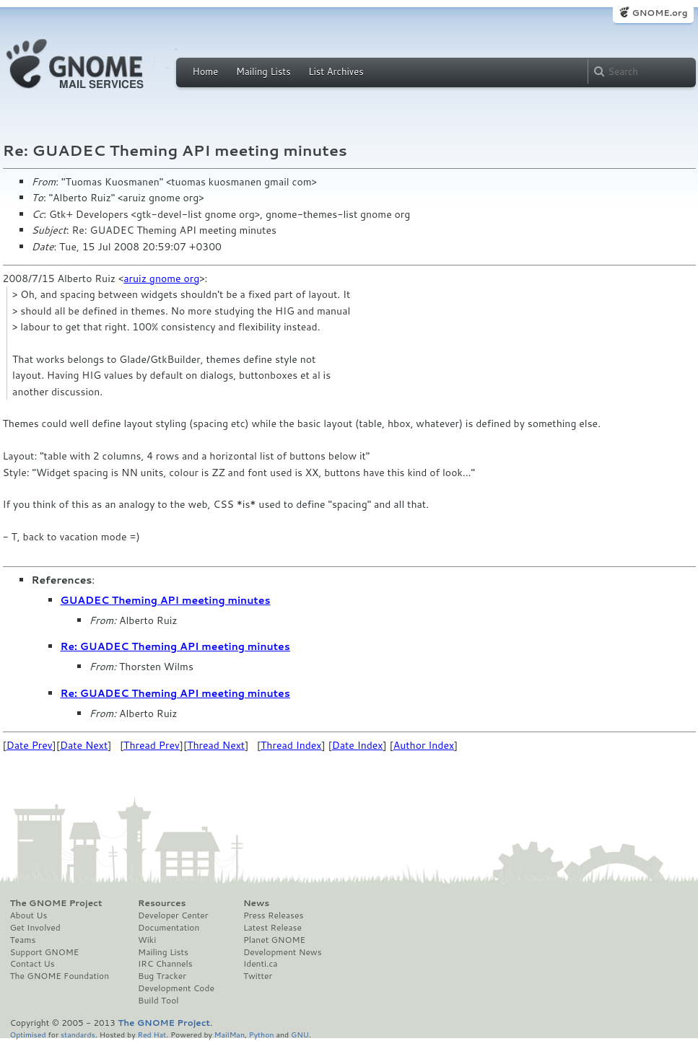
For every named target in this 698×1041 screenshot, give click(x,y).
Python (261, 1034)
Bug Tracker (162, 976)
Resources (162, 903)
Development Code (176, 988)
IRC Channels (165, 964)
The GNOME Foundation (60, 976)
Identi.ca (260, 964)
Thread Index (291, 745)
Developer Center (173, 915)
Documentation (168, 928)
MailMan (229, 1034)
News (256, 903)
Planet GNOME (274, 940)
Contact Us (32, 964)
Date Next (84, 745)
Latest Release (272, 928)
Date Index (357, 745)
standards (78, 1034)
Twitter (257, 976)
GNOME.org (659, 12)
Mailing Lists (263, 71)
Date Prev (29, 745)
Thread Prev (151, 745)
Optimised (28, 1034)
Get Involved (35, 928)
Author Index (423, 745)
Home (206, 71)
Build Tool (158, 1000)
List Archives (335, 71)
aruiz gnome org (161, 278)
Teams (23, 940)
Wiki (147, 940)
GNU (300, 1034)
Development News (282, 952)
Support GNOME (44, 952)
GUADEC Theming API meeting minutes (166, 600)
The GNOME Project (56, 903)
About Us (29, 915)
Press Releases (273, 915)
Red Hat (151, 1034)
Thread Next (216, 745)
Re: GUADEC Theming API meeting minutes (175, 646)
